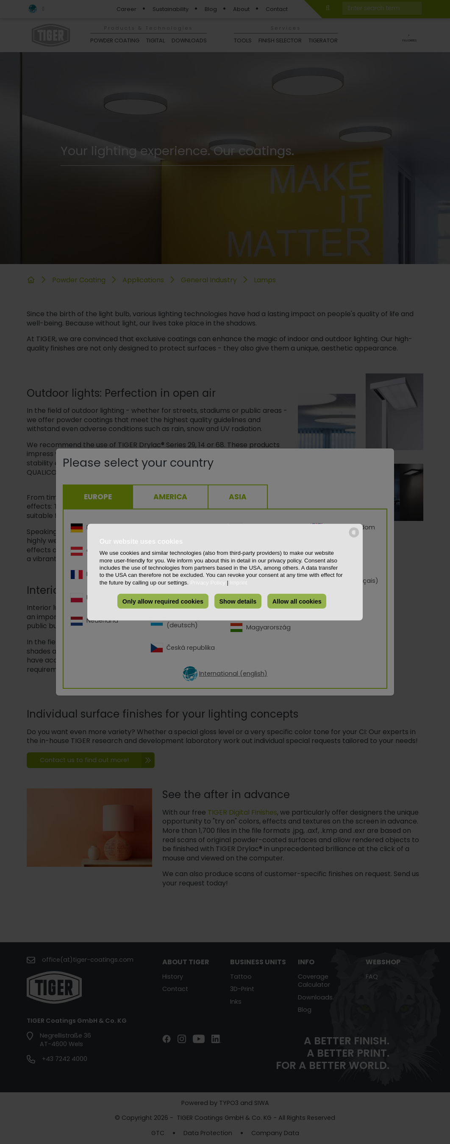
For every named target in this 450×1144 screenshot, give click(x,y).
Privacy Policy (207, 582)
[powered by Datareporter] (354, 536)
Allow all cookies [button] (297, 601)
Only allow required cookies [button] (162, 601)
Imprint (238, 582)
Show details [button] (237, 601)
